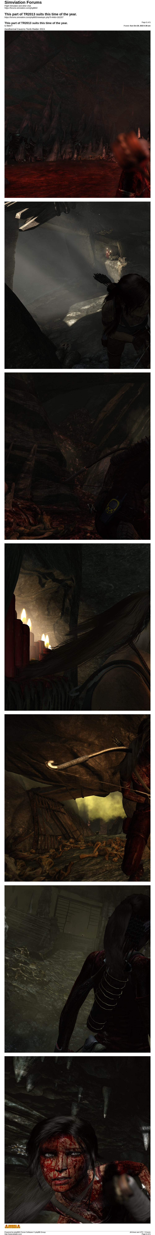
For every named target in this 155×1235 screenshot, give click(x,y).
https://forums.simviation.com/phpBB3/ (20, 8)
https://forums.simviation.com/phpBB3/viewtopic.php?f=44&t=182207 (33, 17)
